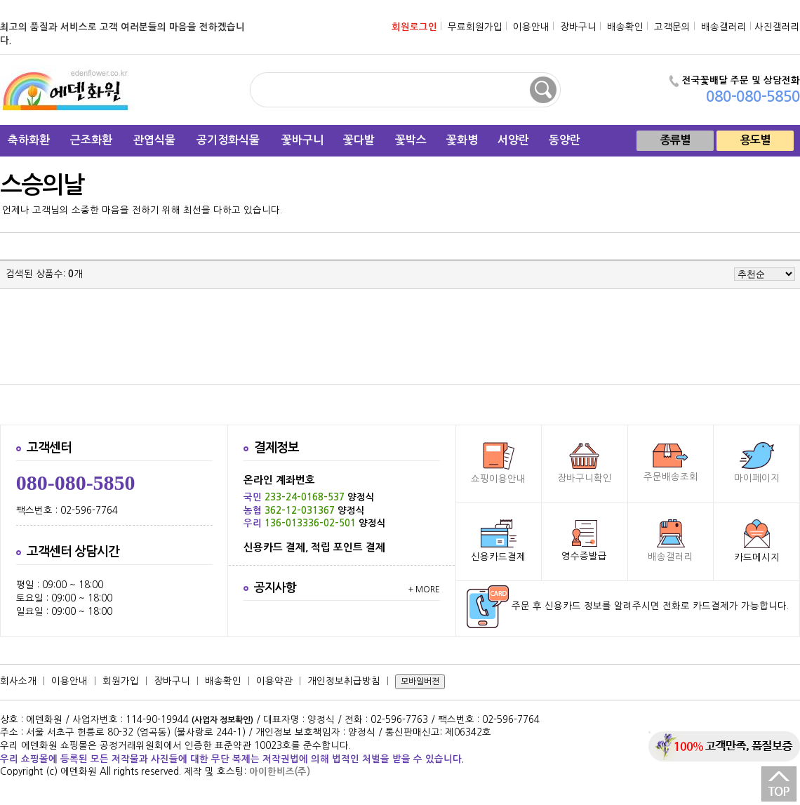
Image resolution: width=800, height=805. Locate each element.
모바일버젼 (420, 681)
